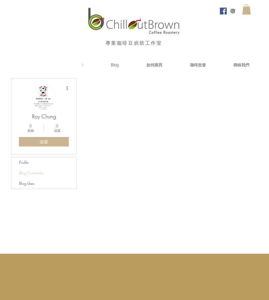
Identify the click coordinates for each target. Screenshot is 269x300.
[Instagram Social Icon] (232, 11)
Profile (23, 162)
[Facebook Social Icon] (223, 11)
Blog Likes (26, 183)
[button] (246, 9)
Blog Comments (31, 172)
